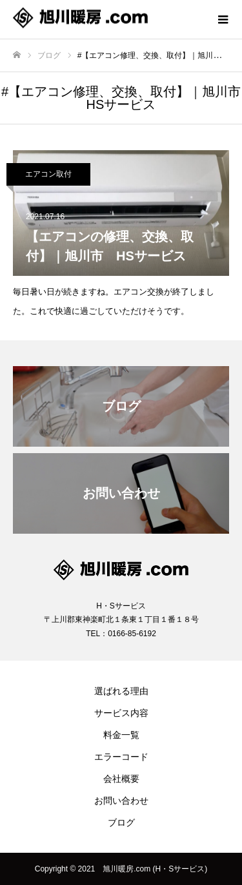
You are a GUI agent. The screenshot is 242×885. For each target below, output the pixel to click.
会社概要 (121, 778)
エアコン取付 (48, 174)
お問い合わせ (121, 800)
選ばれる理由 (121, 691)
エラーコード (121, 757)
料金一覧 (121, 735)
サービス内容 (121, 713)
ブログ (121, 822)
